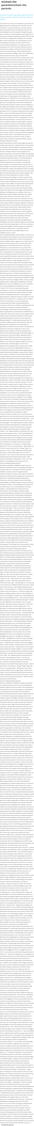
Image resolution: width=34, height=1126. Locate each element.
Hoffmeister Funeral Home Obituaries (22, 17)
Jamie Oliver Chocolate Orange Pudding (10, 15)
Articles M (2, 19)
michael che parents (13, 6)
